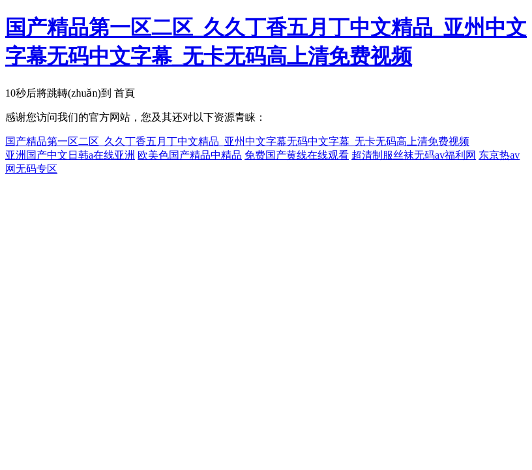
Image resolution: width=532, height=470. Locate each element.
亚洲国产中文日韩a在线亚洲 (70, 155)
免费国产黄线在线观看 (296, 155)
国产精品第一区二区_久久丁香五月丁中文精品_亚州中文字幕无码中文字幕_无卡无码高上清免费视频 (237, 141)
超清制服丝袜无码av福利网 (413, 155)
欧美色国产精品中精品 (190, 155)
